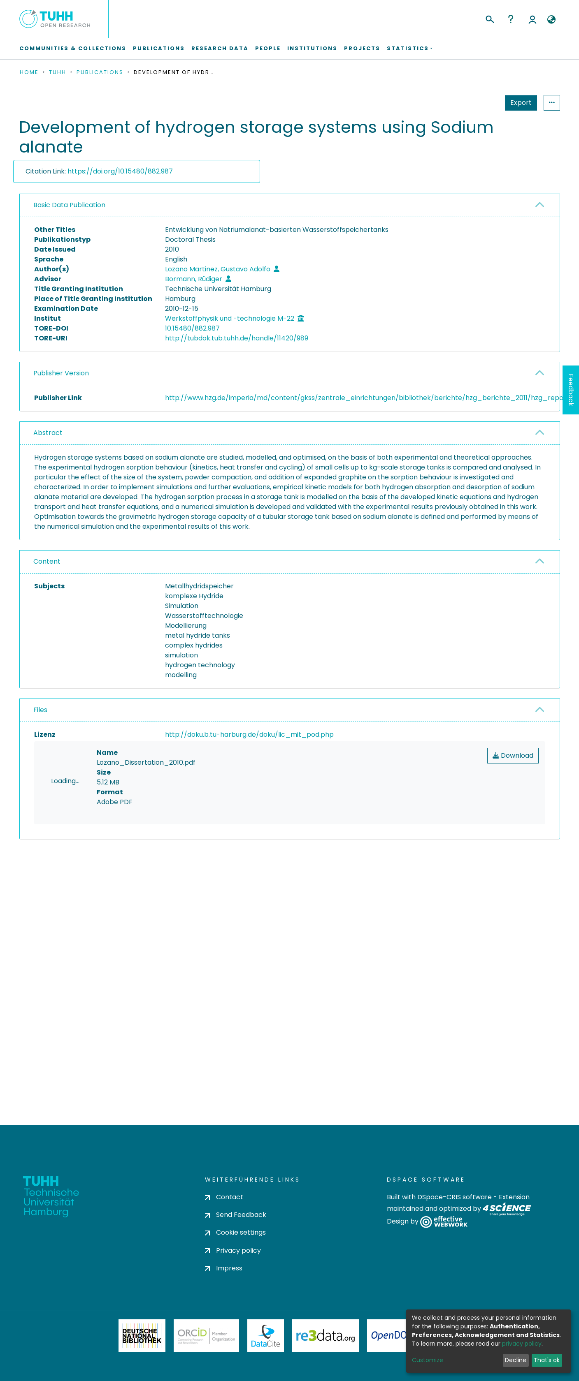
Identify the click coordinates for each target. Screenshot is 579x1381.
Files (40, 710)
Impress (223, 1268)
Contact (224, 1197)
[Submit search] (489, 18)
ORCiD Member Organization (206, 1336)
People (268, 48)
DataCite (265, 1336)
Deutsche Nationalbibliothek (142, 1335)
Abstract (48, 432)
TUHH (57, 72)
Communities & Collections (72, 48)
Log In (532, 19)
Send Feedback (235, 1214)
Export (480, 102)
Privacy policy (233, 1250)
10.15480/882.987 (192, 328)
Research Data (220, 48)
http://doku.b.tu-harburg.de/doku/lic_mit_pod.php (249, 734)
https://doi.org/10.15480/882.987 (120, 171)
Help (510, 19)
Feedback (571, 390)
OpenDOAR (395, 1336)
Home (29, 72)
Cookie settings (235, 1232)
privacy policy (522, 1343)
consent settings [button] (49, 920)
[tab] (290, 205)
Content (46, 561)
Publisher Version (61, 373)
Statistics (518, 102)
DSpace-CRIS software (454, 1197)
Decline (515, 1360)
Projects (362, 48)
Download (513, 755)
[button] (551, 20)
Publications (159, 48)
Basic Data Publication (69, 205)
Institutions (312, 48)
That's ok (547, 1360)
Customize (427, 1360)
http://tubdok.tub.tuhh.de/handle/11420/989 (236, 338)
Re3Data (325, 1335)
